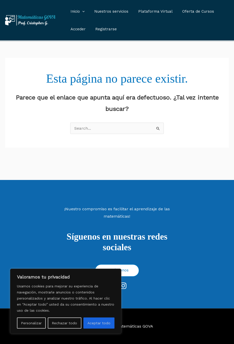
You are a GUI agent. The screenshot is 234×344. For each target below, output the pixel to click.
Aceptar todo (98, 323)
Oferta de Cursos (191, 11)
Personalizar (31, 323)
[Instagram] (123, 285)
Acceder (77, 29)
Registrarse (103, 29)
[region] (65, 301)
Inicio (76, 11)
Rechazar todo (64, 323)
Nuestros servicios (108, 11)
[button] (81, 11)
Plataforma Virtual (150, 11)
